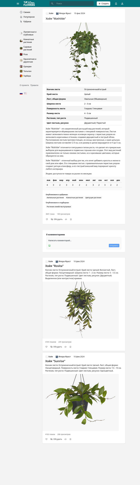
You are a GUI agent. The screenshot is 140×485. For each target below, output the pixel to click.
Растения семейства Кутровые (59, 206)
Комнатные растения (74, 197)
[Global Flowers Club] (30, 3)
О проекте (24, 85)
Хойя (49, 13)
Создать (103, 3)
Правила (34, 85)
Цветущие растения (93, 197)
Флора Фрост (63, 13)
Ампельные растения (55, 197)
